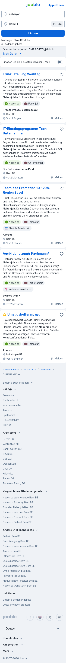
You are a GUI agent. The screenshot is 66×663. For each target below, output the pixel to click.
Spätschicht (10, 415)
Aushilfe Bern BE (12, 551)
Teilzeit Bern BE (11, 536)
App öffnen (56, 5)
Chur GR (7, 468)
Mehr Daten (12, 53)
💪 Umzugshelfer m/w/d (21, 314)
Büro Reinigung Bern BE (16, 541)
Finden (33, 33)
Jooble (23, 658)
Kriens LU (8, 473)
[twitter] (49, 617)
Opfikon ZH (9, 463)
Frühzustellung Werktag (21, 74)
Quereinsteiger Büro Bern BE (19, 565)
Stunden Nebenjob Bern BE (18, 507)
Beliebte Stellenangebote (17, 599)
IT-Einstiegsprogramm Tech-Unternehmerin (25, 131)
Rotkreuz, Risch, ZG (14, 483)
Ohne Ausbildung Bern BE (17, 570)
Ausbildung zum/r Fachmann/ (26, 253)
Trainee (7, 424)
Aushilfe (7, 410)
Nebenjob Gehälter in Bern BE (19, 585)
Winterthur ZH (11, 443)
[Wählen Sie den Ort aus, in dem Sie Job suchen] (33, 24)
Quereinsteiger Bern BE (16, 560)
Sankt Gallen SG (12, 448)
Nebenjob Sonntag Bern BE (18, 502)
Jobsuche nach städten (16, 604)
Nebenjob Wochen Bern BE (18, 512)
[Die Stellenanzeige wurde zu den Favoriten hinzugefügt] (62, 74)
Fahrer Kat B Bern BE (14, 575)
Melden (57, 118)
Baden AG (8, 478)
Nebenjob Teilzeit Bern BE (17, 522)
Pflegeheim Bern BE (14, 555)
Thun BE (7, 453)
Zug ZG (7, 458)
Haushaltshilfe (11, 419)
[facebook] (30, 617)
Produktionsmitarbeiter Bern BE (20, 580)
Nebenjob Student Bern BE (18, 517)
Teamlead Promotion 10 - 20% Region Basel (26, 190)
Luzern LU (8, 438)
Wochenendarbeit (13, 405)
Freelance (8, 395)
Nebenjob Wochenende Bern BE (20, 497)
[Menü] (4, 4)
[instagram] (39, 617)
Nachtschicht (10, 400)
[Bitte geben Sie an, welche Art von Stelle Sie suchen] (33, 14)
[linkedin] (59, 617)
